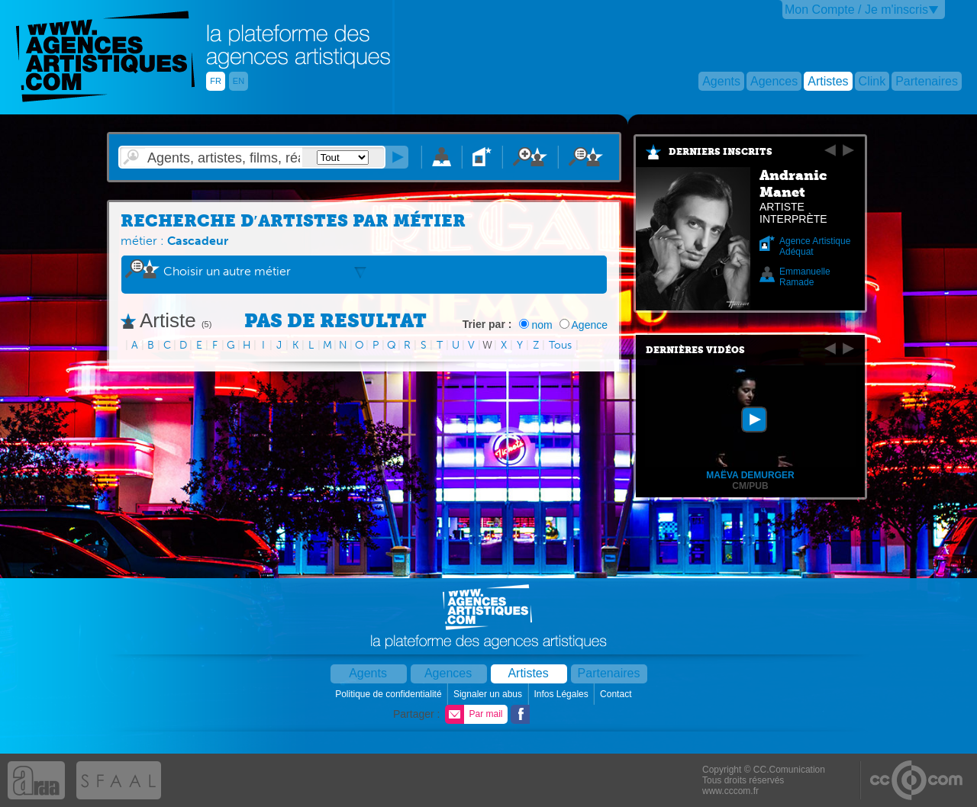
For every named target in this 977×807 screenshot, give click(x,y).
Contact (617, 694)
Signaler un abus (488, 694)
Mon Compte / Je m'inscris (856, 9)
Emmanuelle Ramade (804, 277)
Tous (560, 345)
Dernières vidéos (695, 350)
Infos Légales (562, 694)
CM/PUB (750, 486)
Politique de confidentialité (389, 694)
